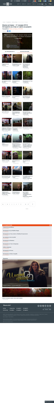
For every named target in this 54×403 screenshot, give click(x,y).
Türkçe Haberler (10, 316)
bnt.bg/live (12, 310)
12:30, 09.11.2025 (5, 299)
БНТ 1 (18, 4)
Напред (46, 314)
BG (50, 4)
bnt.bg (4, 308)
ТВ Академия (5, 315)
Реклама (44, 6)
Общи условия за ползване (7, 319)
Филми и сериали (22, 314)
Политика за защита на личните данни (20, 319)
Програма (27, 314)
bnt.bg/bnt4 (25, 310)
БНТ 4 (34, 4)
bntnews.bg (5, 310)
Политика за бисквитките (32, 319)
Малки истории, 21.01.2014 (16, 28)
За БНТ (4, 314)
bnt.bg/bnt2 (18, 310)
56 (25, 204)
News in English (5, 316)
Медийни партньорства (25, 315)
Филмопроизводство (9, 314)
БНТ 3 (28, 4)
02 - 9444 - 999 (47, 309)
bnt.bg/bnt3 (25, 308)
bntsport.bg (12, 308)
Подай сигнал (41, 314)
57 (28, 204)
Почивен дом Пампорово (34, 315)
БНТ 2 (23, 4)
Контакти (37, 314)
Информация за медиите (12, 315)
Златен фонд (16, 314)
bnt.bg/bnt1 (18, 308)
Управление (32, 314)
